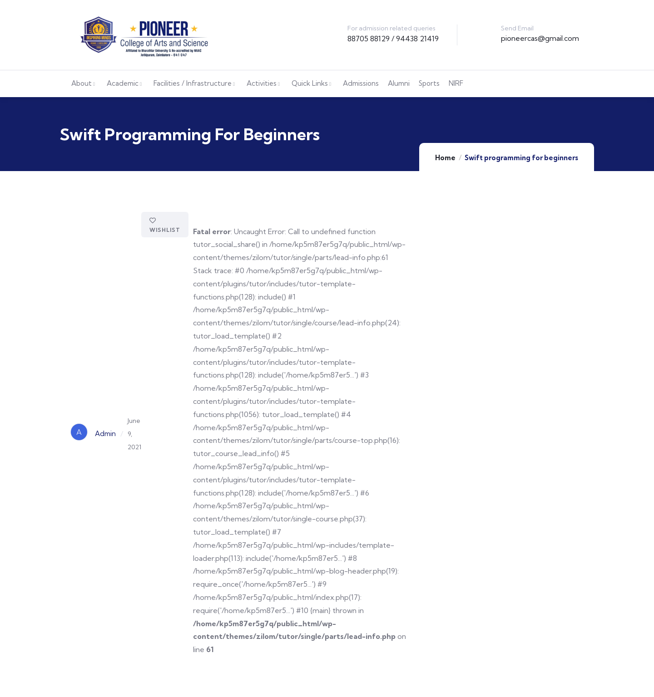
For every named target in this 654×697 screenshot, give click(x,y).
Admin (105, 433)
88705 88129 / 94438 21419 (393, 38)
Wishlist (164, 225)
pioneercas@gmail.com (540, 38)
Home (445, 157)
